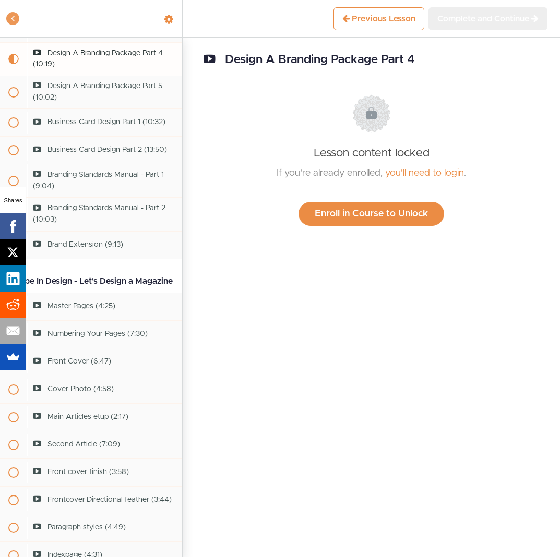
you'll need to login (424, 173)
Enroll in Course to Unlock (371, 214)
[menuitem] (169, 18)
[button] (13, 18)
